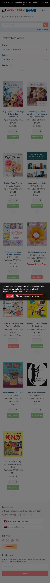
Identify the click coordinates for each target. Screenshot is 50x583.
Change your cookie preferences (29, 296)
